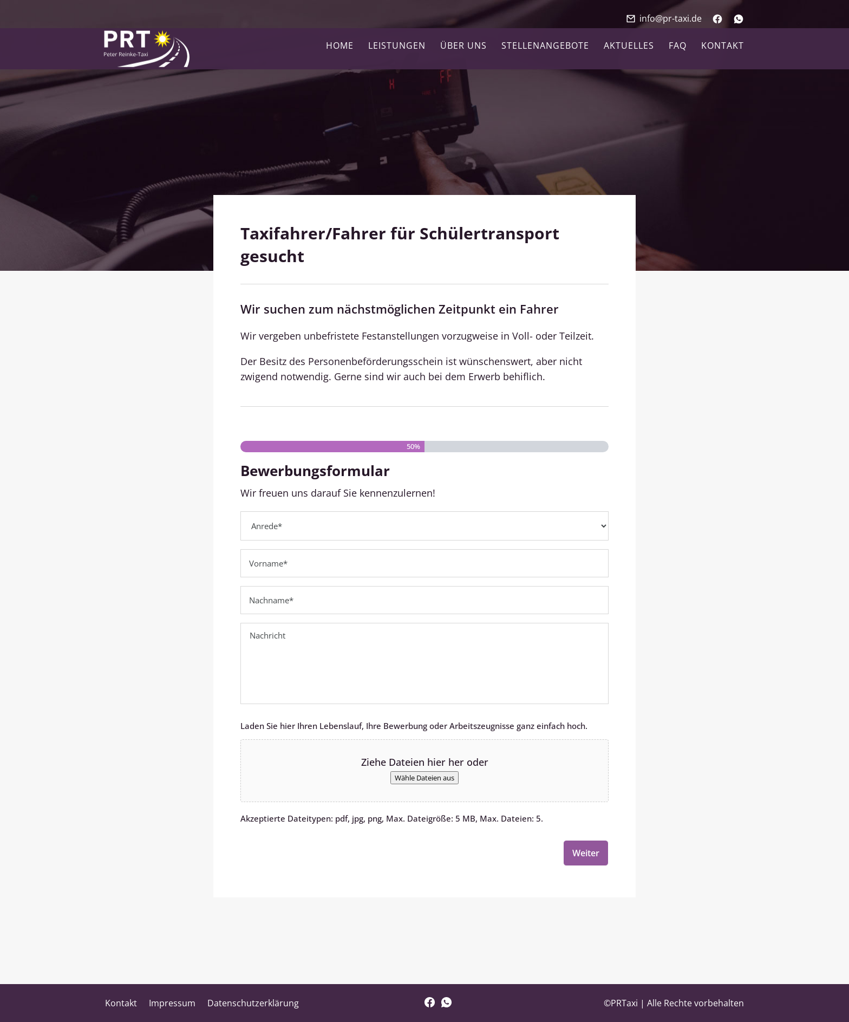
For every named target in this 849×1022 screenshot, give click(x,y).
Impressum (172, 1003)
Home (340, 46)
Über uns (463, 46)
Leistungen (397, 46)
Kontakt (722, 46)
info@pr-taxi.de (670, 18)
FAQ (678, 46)
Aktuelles (629, 46)
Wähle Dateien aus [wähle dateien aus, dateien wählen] (424, 778)
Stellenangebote (545, 46)
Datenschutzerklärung (253, 1003)
